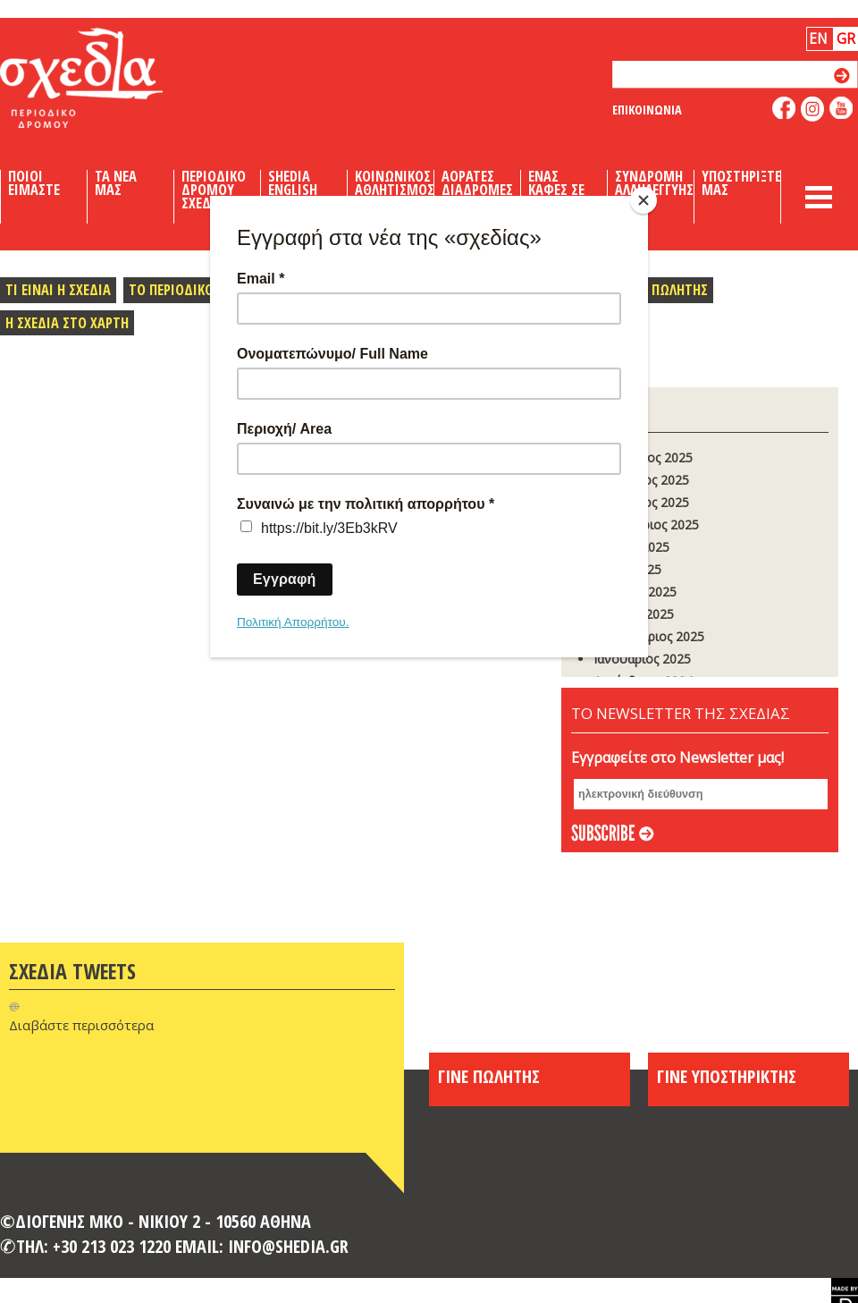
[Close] (643, 200)
